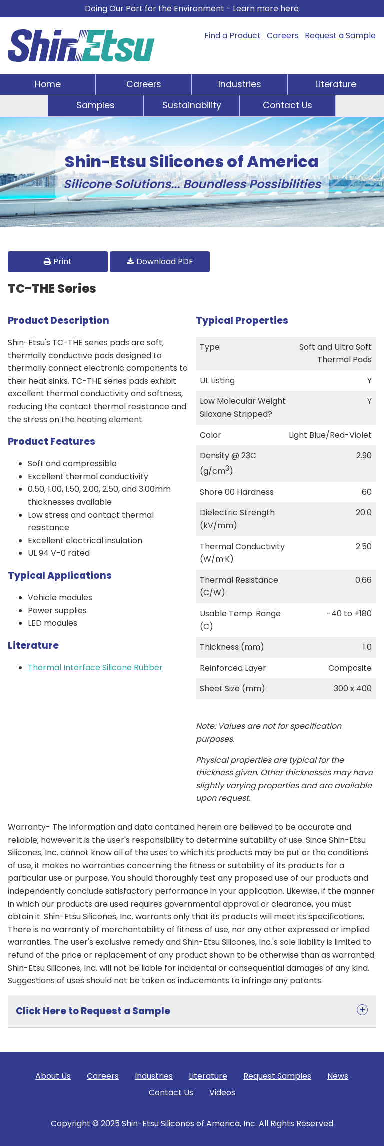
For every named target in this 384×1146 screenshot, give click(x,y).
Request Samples (278, 1076)
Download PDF (160, 261)
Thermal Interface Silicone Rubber (95, 667)
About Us (53, 1076)
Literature (336, 84)
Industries (240, 84)
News (338, 1076)
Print (58, 261)
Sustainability (192, 105)
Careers (283, 35)
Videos (223, 1092)
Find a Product (232, 35)
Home (48, 84)
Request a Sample (340, 35)
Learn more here (266, 8)
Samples (95, 105)
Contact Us (287, 105)
